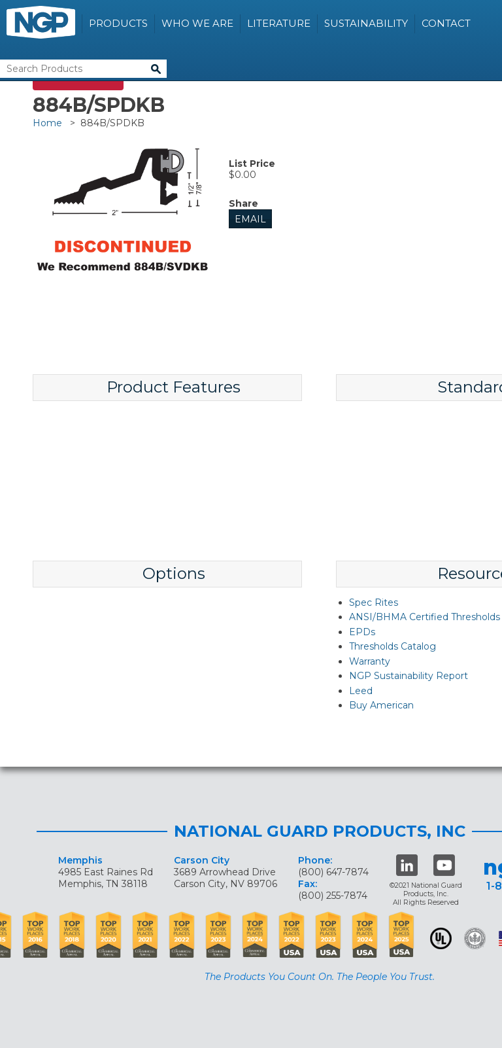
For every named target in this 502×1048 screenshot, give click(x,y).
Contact (446, 23)
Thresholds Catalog (392, 646)
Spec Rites (373, 602)
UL (441, 938)
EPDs (362, 632)
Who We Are (197, 23)
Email (250, 219)
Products (118, 23)
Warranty (369, 661)
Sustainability (366, 23)
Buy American (381, 705)
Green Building (475, 938)
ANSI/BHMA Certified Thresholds (424, 617)
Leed (361, 691)
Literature (278, 23)
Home (47, 123)
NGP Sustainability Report (408, 676)
